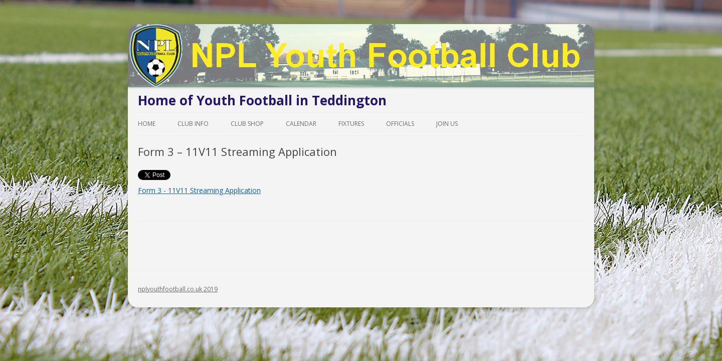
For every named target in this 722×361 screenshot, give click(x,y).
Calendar (301, 123)
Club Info (193, 123)
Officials (400, 123)
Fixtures (351, 123)
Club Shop (247, 123)
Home (146, 123)
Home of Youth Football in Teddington (262, 100)
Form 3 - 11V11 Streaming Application (199, 190)
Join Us (447, 123)
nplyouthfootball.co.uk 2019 (178, 289)
